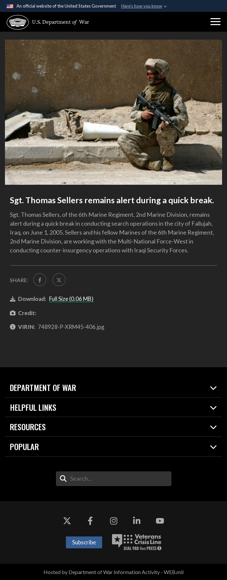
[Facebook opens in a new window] (90, 521)
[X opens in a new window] (67, 521)
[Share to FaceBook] (39, 279)
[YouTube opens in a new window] (160, 521)
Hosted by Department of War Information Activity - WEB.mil (113, 572)
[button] (215, 21)
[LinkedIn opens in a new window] (136, 521)
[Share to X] (58, 279)
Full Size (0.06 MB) (71, 298)
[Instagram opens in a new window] (113, 521)
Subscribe (84, 542)
